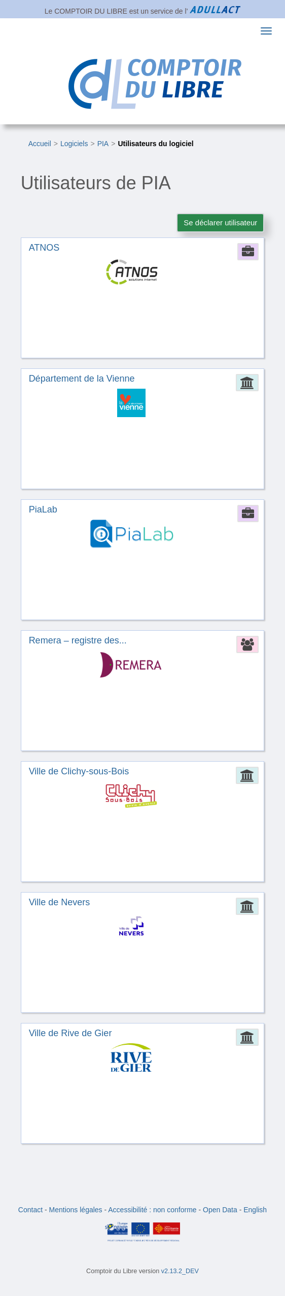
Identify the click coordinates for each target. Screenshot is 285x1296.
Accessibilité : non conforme (152, 1210)
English (255, 1210)
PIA (103, 144)
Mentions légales (75, 1210)
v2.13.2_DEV (180, 1271)
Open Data (220, 1210)
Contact (30, 1210)
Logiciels (74, 144)
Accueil (39, 144)
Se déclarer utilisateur (220, 222)
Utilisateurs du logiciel (155, 144)
